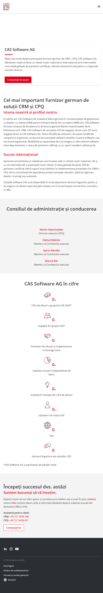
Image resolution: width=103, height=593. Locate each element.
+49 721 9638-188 (19, 516)
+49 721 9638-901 (18, 520)
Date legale (8, 566)
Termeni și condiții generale (15, 575)
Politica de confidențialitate (15, 570)
